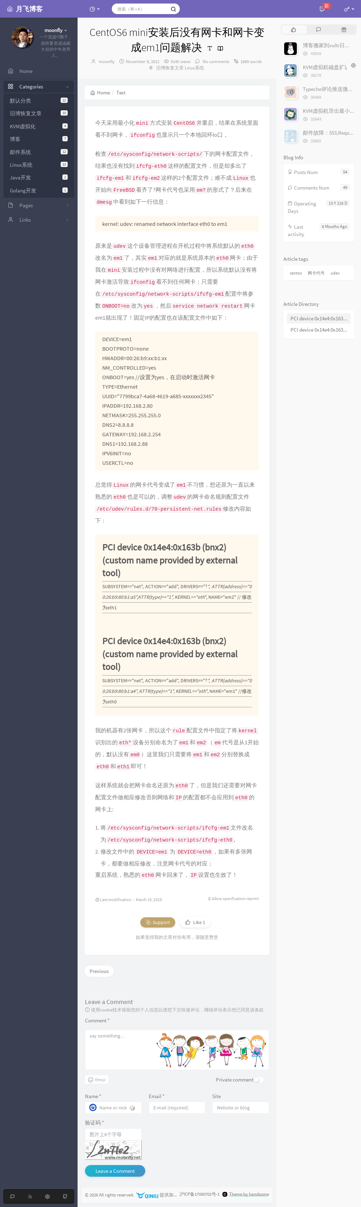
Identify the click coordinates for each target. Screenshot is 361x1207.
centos (296, 273)
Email (157, 1096)
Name (93, 1096)
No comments (215, 61)
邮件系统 (39, 152)
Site (216, 1096)
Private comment (234, 1079)
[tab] (293, 30)
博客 (39, 139)
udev (335, 273)
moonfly (107, 61)
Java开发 (39, 177)
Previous (99, 971)
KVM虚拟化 (39, 126)
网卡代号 (316, 273)
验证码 (94, 1122)
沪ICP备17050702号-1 (199, 1194)
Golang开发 (39, 190)
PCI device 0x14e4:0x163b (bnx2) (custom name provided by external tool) (320, 318)
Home (100, 92)
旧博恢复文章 (39, 113)
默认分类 (39, 100)
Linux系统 (39, 164)
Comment (97, 1020)
